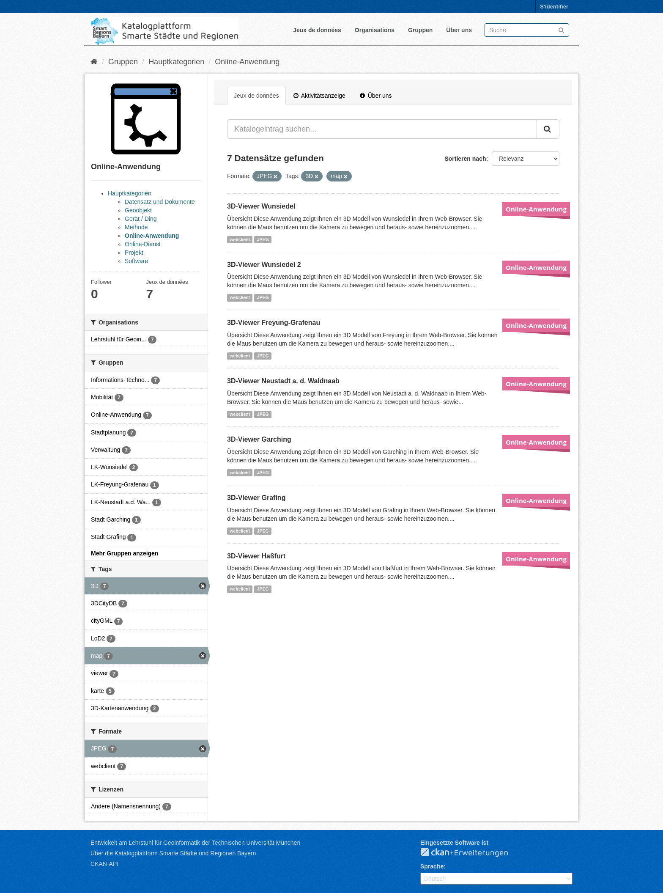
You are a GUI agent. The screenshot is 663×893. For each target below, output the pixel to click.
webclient (240, 239)
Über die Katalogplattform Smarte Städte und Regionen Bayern (173, 853)
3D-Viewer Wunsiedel (261, 206)
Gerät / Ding (140, 218)
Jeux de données (317, 30)
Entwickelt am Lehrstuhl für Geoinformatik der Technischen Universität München (195, 842)
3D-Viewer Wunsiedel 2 (264, 264)
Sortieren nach (465, 158)
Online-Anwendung (247, 62)
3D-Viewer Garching (259, 439)
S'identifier (554, 6)
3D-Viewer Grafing (256, 497)
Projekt (134, 252)
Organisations (375, 30)
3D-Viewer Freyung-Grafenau (273, 322)
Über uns (459, 30)
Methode (136, 227)
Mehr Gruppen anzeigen (124, 553)
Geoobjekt (138, 210)
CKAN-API (104, 863)
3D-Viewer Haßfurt (256, 556)
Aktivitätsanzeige (319, 95)
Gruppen (420, 30)
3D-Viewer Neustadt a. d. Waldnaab (283, 381)
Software (136, 261)
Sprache (432, 866)
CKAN (471, 853)
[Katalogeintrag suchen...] (382, 129)
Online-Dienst (143, 244)
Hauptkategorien (176, 62)
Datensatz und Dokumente (160, 201)
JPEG (263, 239)
